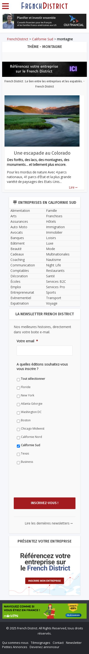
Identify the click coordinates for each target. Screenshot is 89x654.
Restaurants (55, 270)
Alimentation (20, 210)
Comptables (19, 270)
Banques (17, 238)
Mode (50, 248)
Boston (26, 420)
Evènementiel (20, 298)
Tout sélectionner (33, 379)
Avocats (16, 232)
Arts (13, 216)
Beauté (16, 248)
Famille (51, 210)
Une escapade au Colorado (42, 153)
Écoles (15, 281)
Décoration (19, 276)
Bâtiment (17, 243)
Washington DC (31, 412)
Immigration (55, 227)
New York (27, 395)
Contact (58, 642)
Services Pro (55, 287)
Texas (25, 453)
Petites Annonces (14, 647)
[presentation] (53, 485)
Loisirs (51, 238)
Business (27, 462)
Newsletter (74, 642)
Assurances (19, 221)
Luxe (49, 243)
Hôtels (51, 221)
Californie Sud (42, 39)
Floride (26, 387)
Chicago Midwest (32, 429)
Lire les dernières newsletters (49, 523)
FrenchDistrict (17, 39)
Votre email (27, 341)
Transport (53, 298)
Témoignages (40, 642)
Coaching (17, 259)
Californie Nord (31, 437)
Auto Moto (18, 227)
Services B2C (56, 281)
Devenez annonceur (44, 647)
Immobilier (54, 232)
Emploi (15, 287)
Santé (50, 276)
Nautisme (53, 259)
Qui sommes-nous (15, 642)
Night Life (53, 265)
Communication (22, 265)
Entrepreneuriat (22, 292)
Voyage (51, 303)
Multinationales (58, 254)
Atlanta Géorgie (31, 404)
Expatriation (19, 303)
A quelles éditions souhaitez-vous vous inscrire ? (42, 366)
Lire (73, 187)
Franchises (54, 216)
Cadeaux (17, 254)
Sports (51, 292)
